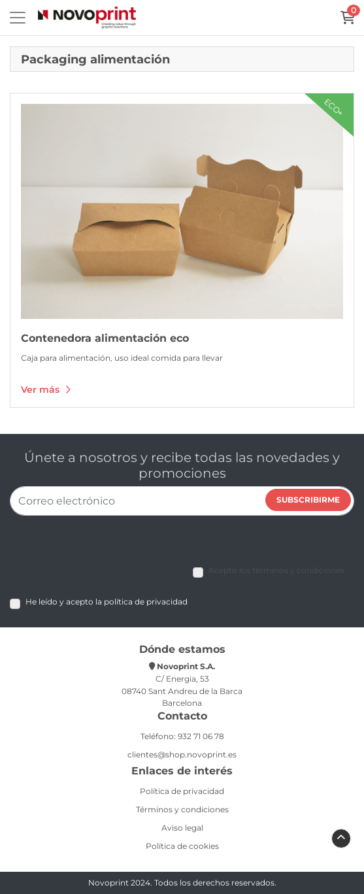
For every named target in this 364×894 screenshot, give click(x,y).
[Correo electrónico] (182, 501)
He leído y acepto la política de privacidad (106, 601)
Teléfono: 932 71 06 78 (182, 736)
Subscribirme (308, 500)
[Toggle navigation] (17, 17)
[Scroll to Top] (341, 837)
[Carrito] (348, 17)
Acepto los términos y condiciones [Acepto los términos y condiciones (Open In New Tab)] (276, 570)
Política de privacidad (182, 791)
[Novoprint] (87, 18)
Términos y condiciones (182, 809)
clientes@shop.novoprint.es (182, 754)
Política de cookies (182, 846)
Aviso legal (182, 828)
